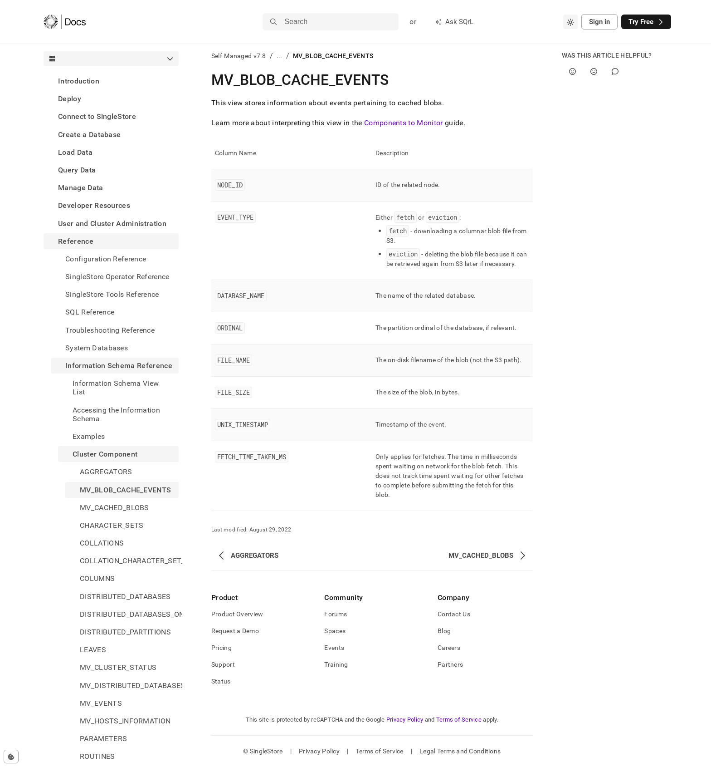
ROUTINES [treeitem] (97, 756)
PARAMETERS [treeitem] (103, 738)
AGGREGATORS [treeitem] (106, 471)
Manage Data (80, 187)
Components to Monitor (403, 122)
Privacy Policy (405, 719)
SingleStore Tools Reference (112, 294)
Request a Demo (235, 630)
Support (223, 664)
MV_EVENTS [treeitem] (101, 703)
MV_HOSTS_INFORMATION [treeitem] (125, 721)
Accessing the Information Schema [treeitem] (116, 414)
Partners (450, 664)
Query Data (77, 170)
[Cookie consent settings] (11, 756)
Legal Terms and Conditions (460, 751)
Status (221, 681)
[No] (593, 71)
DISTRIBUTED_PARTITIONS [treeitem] (125, 632)
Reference (75, 241)
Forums (335, 614)
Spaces (335, 630)
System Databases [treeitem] (96, 348)
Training (336, 664)
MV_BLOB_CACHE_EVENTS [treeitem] (125, 490)
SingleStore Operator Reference (117, 276)
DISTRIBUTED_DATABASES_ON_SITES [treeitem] (129, 614)
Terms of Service (459, 719)
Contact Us (454, 614)
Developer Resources (94, 205)
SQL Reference (89, 312)
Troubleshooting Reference (110, 330)
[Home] (65, 22)
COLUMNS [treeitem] (97, 578)
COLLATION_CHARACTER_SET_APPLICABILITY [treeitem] (129, 560)
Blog (444, 630)
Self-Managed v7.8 (238, 55)
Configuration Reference (105, 259)
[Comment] (615, 71)
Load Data (75, 152)
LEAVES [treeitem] (93, 649)
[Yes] (572, 71)
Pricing (221, 647)
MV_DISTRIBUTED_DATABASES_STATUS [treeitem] (129, 685)
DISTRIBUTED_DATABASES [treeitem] (125, 596)
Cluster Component (105, 454)
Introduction (78, 81)
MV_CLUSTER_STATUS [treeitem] (118, 667)
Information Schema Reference (118, 365)
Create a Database (89, 134)
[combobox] (570, 22)
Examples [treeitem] (89, 436)
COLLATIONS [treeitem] (102, 543)
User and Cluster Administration (112, 223)
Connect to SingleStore (97, 116)
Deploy (69, 98)
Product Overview (237, 614)
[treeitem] (111, 81)
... (279, 55)
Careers (449, 647)
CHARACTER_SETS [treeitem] (111, 525)
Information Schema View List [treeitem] (116, 387)
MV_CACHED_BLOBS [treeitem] (114, 507)
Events (334, 647)
